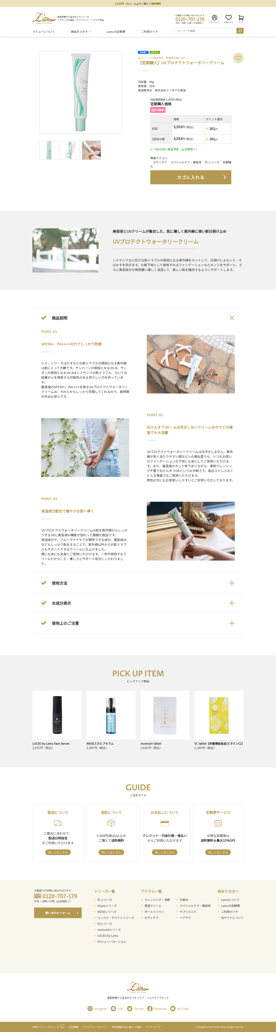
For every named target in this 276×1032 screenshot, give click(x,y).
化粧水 (184, 899)
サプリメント (188, 911)
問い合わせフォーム (58, 913)
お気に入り (228, 19)
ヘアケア (185, 917)
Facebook (157, 1008)
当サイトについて (232, 917)
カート (241, 19)
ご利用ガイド (149, 31)
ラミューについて (43, 31)
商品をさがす (79, 31)
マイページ (214, 19)
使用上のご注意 (65, 623)
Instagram (97, 1008)
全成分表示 (61, 603)
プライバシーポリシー (95, 1027)
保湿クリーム (153, 905)
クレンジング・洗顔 (157, 899)
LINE (117, 1008)
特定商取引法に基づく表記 (126, 1027)
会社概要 (73, 1027)
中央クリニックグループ (45, 1027)
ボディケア (160, 162)
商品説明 (59, 318)
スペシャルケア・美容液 (186, 162)
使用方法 (59, 583)
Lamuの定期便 (115, 31)
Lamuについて (230, 899)
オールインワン (154, 911)
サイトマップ (153, 1027)
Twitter (135, 1008)
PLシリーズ (212, 162)
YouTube (179, 1008)
